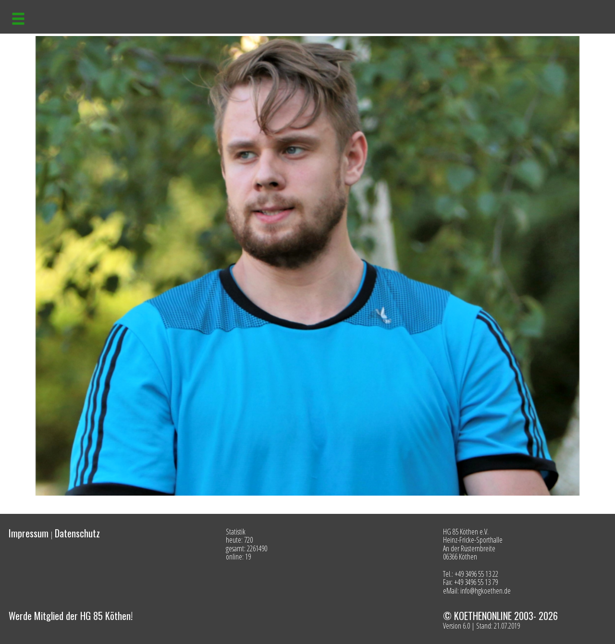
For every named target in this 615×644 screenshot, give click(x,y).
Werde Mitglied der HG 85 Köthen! (71, 615)
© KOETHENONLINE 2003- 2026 (500, 615)
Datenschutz (77, 533)
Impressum (29, 533)
